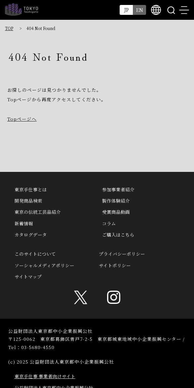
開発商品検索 (28, 200)
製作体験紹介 (116, 200)
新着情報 (24, 223)
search (171, 10)
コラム (109, 223)
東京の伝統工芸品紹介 (38, 211)
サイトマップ (28, 276)
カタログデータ (31, 234)
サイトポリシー (115, 265)
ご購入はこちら (118, 234)
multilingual (156, 10)
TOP (9, 28)
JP (126, 9)
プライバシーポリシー (122, 253)
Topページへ (22, 118)
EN (139, 9)
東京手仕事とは (31, 189)
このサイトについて (35, 253)
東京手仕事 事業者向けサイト (45, 376)
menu (184, 10)
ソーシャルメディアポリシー (44, 265)
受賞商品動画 (116, 211)
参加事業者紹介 (118, 189)
